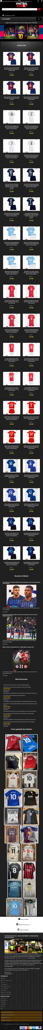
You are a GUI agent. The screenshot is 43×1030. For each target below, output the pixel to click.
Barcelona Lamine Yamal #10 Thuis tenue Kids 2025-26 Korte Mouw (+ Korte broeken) (11, 69)
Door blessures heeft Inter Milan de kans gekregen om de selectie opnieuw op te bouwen (21, 583)
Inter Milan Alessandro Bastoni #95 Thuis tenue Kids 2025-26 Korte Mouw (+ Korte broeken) (11, 563)
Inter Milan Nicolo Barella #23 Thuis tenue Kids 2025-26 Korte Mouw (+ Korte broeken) (31, 534)
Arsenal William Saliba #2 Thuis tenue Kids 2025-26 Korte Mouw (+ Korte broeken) (31, 389)
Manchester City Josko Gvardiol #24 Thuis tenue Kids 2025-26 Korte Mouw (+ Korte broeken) (31, 273)
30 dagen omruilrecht (23, 929)
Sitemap (2, 1006)
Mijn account (3, 998)
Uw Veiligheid (4, 984)
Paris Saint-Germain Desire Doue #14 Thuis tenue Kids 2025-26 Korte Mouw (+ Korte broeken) (31, 185)
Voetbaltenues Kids (18, 964)
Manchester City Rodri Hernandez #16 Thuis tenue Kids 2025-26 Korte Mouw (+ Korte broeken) (31, 244)
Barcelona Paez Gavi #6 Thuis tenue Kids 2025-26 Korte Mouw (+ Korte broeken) (11, 98)
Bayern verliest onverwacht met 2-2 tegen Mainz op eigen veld (18, 647)
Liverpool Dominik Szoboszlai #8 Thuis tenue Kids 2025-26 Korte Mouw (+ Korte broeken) (31, 331)
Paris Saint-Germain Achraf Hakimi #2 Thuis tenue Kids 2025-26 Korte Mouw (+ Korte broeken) (11, 214)
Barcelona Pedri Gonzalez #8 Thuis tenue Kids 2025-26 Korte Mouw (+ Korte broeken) (31, 98)
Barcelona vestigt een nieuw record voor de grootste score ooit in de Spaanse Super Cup (20, 615)
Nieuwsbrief (3, 1004)
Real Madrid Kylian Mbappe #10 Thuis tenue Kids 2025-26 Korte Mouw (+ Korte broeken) (11, 127)
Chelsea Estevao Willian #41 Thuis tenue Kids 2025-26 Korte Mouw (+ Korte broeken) (31, 505)
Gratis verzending (24, 919)
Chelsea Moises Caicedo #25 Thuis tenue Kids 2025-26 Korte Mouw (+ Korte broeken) (11, 505)
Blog (2, 1008)
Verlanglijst (3, 1002)
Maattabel (3, 978)
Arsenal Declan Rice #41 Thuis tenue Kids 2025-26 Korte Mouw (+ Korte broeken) (11, 389)
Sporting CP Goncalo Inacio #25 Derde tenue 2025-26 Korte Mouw (17, 687)
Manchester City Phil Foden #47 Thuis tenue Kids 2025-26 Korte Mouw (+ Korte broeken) (12, 273)
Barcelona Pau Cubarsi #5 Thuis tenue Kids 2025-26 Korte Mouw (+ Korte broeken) (31, 69)
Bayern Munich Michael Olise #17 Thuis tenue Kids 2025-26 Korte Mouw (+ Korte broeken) (11, 447)
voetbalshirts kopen (9, 955)
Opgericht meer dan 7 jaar (24, 924)
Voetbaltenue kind (17, 1024)
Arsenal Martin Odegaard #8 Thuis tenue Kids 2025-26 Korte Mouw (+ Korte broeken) (31, 360)
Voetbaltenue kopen (5, 1020)
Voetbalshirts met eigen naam (21, 958)
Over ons (3, 982)
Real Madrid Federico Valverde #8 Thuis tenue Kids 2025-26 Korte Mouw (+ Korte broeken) (31, 156)
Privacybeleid (4, 990)
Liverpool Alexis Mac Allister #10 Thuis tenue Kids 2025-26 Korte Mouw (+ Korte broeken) (12, 331)
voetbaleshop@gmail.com (25, 1)
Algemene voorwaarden (6, 992)
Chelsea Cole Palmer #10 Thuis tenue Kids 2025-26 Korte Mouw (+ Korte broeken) (11, 476)
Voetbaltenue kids (5, 1017)
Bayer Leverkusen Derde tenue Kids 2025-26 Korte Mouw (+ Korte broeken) (19, 721)
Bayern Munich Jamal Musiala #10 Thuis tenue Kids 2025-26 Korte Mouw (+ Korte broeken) (11, 418)
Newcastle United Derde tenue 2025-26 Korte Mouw (14, 695)
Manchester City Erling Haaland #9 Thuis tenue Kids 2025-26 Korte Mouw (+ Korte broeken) (11, 244)
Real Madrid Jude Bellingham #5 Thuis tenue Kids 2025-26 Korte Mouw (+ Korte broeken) (31, 127)
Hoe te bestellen (4, 988)
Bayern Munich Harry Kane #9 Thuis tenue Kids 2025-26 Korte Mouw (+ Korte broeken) (31, 418)
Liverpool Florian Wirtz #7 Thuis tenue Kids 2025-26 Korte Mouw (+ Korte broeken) (11, 302)
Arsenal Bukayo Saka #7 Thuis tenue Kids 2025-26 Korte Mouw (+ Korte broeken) (11, 360)
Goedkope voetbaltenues (6, 1012)
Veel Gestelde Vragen (5, 986)
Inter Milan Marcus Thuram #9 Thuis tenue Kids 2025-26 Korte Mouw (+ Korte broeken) (31, 563)
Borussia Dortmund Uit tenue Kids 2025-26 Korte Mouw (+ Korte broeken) (18, 713)
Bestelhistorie (4, 1000)
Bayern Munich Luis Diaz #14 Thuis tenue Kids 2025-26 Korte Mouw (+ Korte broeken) (31, 447)
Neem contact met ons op (6, 980)
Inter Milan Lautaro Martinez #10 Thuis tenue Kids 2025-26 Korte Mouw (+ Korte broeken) (12, 534)
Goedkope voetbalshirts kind (7, 1014)
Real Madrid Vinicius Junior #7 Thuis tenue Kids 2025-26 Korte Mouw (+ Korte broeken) (11, 156)
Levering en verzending (6, 994)
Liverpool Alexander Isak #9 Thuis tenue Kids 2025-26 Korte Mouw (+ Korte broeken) (31, 302)
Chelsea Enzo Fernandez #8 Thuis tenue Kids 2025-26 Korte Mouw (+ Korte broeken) (31, 476)
